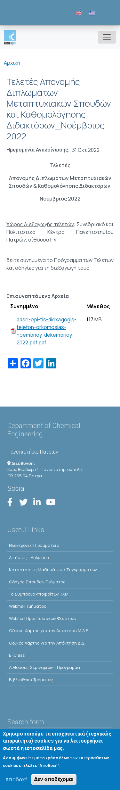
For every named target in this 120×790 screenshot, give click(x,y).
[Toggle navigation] (107, 37)
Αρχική (12, 62)
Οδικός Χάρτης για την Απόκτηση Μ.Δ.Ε (48, 630)
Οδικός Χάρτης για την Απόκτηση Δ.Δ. (47, 643)
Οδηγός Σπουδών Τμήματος (37, 582)
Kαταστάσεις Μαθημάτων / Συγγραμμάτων (53, 569)
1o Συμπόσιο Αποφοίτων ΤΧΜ (38, 594)
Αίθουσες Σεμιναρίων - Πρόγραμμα (44, 667)
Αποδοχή (16, 780)
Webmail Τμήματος (27, 606)
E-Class (17, 655)
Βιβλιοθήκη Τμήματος (31, 679)
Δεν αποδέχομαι (53, 780)
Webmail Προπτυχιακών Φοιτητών (42, 618)
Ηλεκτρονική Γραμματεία (34, 545)
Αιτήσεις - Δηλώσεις (30, 557)
